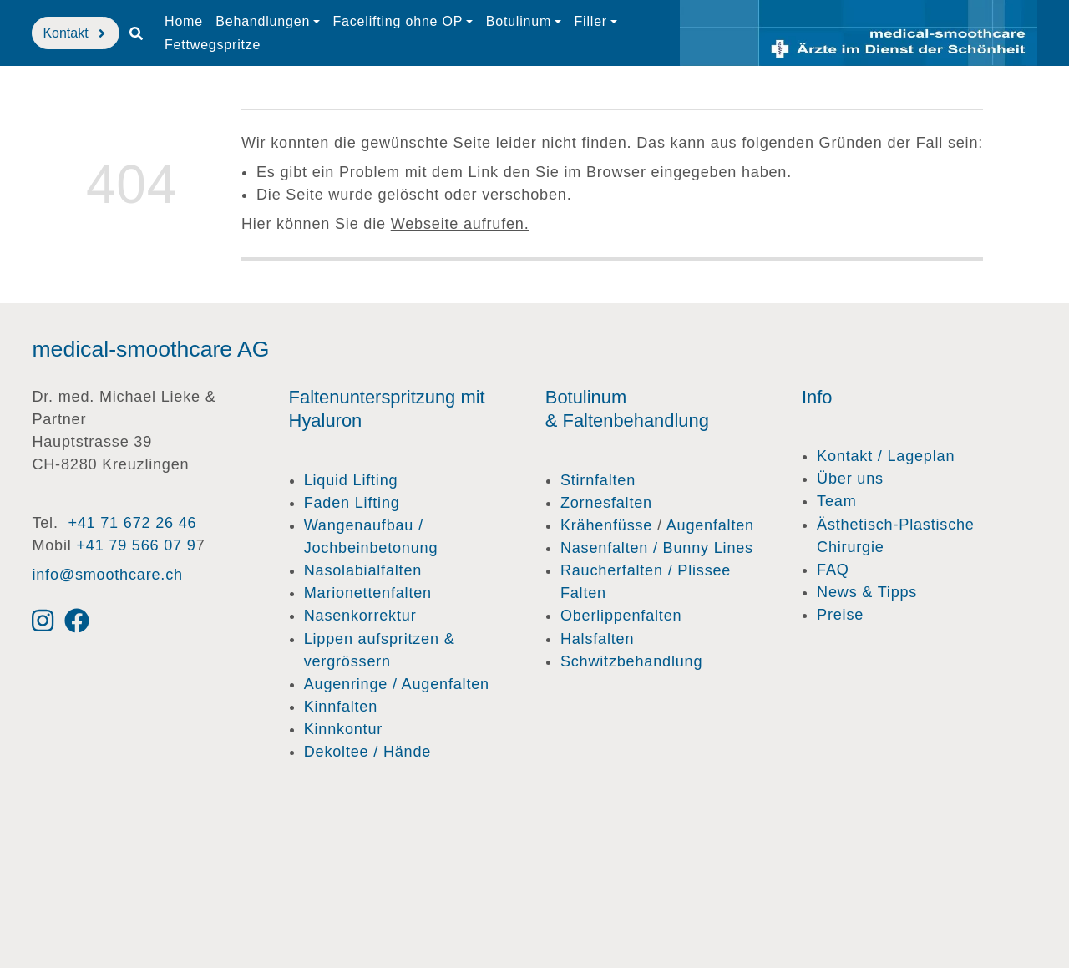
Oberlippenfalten (620, 615)
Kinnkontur (343, 729)
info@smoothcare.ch (107, 574)
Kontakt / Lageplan (886, 456)
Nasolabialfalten (363, 570)
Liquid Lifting (351, 480)
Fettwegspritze (213, 45)
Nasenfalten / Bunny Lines (656, 548)
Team (836, 501)
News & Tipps (867, 592)
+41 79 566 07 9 (135, 545)
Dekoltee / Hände (368, 751)
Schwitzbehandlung (631, 661)
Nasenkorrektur (360, 615)
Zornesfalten (606, 502)
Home (184, 21)
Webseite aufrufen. (460, 223)
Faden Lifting (352, 502)
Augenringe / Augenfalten (396, 684)
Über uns (850, 478)
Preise (840, 614)
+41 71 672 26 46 (132, 522)
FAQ (833, 569)
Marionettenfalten (368, 593)
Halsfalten (597, 639)
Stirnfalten (598, 480)
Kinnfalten (340, 706)
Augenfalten (710, 525)
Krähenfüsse (606, 525)
